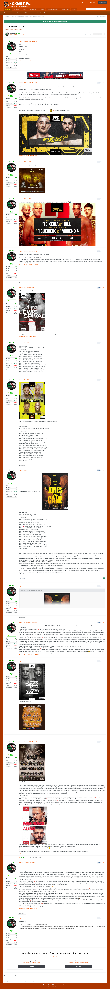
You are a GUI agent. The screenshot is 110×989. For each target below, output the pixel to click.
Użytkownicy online (37, 12)
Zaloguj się (78, 966)
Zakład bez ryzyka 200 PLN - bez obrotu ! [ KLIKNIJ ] (55, 21)
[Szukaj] (94, 9)
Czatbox (42, 9)
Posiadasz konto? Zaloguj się (89, 2)
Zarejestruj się (102, 2)
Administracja (27, 12)
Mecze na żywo (65, 9)
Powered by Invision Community (55, 986)
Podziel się (88, 34)
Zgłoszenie (22, 578)
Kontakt (65, 985)
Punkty (74, 9)
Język (45, 985)
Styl (49, 985)
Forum (5, 12)
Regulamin (19, 12)
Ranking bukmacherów (52, 9)
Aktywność (16, 9)
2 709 (15, 62)
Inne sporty (21, 34)
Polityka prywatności (57, 985)
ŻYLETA (36, 590)
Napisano (25, 41)
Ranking (46, 12)
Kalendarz (12, 12)
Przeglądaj (8, 9)
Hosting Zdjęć (33, 9)
